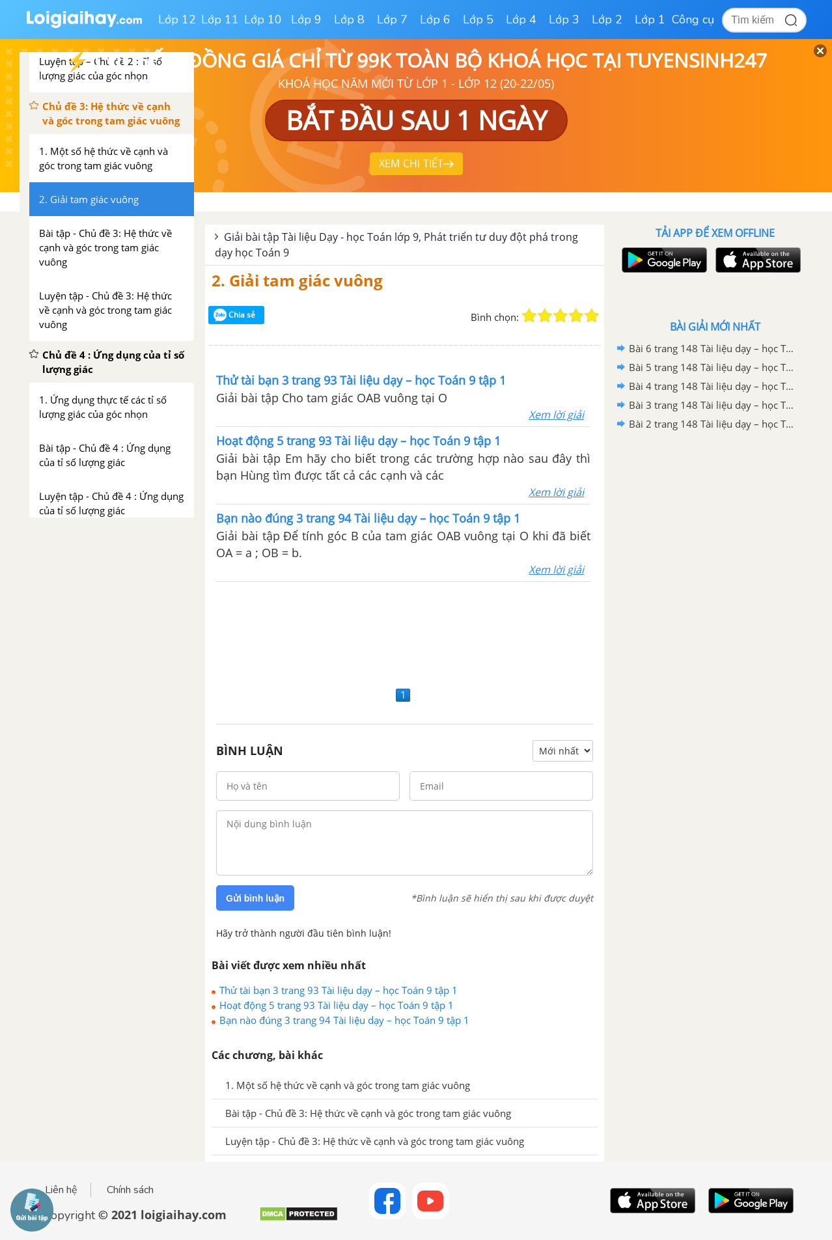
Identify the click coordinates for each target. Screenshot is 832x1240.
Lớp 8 (349, 19)
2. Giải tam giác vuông (297, 280)
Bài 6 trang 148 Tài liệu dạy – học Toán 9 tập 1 (713, 348)
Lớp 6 (435, 19)
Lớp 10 (263, 19)
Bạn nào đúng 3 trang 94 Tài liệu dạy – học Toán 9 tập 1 (344, 1019)
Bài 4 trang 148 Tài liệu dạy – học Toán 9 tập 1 (713, 386)
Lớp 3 (564, 19)
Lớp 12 (177, 19)
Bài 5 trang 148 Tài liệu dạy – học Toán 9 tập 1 (713, 367)
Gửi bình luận (255, 898)
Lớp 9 (306, 19)
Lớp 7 (392, 19)
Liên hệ (61, 1190)
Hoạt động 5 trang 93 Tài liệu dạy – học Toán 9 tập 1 (336, 1005)
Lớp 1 (650, 19)
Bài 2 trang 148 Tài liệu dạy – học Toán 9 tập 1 (713, 423)
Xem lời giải (556, 414)
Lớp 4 (521, 19)
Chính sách (130, 1190)
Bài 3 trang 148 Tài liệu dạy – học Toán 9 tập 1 (713, 404)
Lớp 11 (220, 19)
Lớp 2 (607, 19)
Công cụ (693, 19)
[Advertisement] (404, 632)
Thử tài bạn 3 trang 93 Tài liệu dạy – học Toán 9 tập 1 (338, 990)
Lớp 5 (478, 19)
